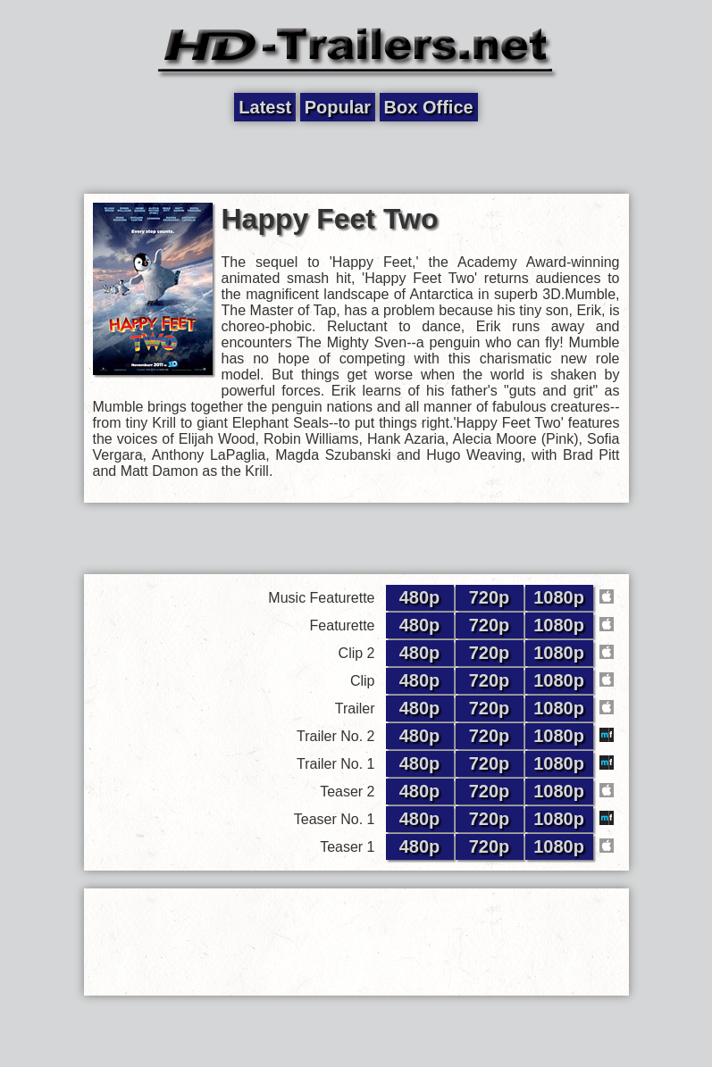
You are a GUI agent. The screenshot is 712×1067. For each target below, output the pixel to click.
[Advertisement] (356, 158)
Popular (338, 107)
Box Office (428, 107)
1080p (558, 597)
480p (419, 597)
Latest (265, 107)
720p (489, 597)
